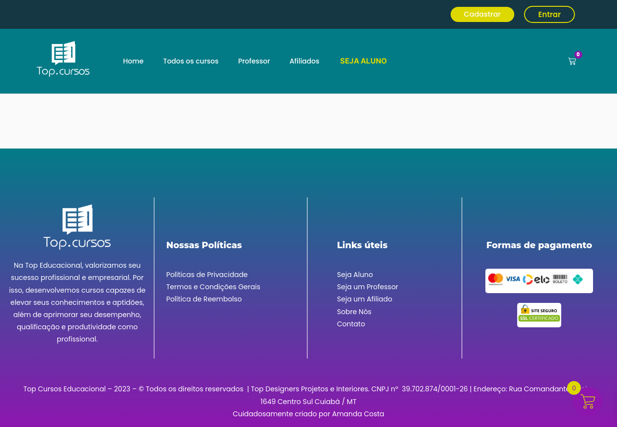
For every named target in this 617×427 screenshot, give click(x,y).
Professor (254, 61)
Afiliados (305, 61)
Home (133, 61)
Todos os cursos (190, 61)
